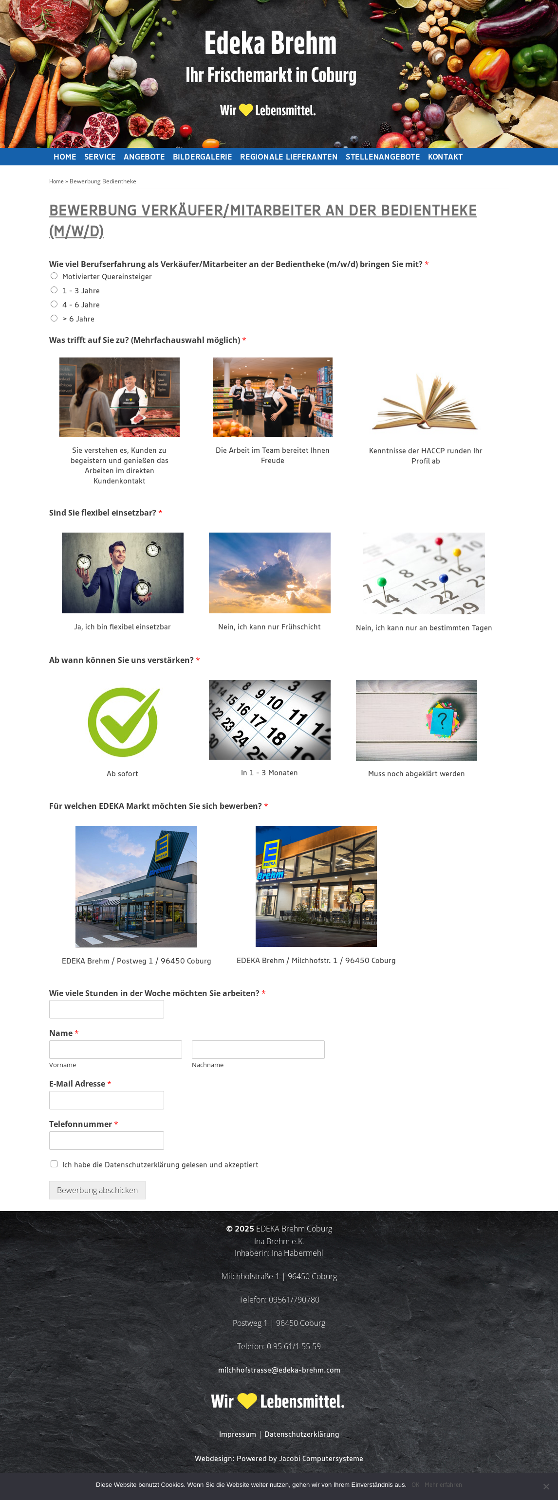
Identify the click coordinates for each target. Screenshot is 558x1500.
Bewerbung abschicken (97, 1190)
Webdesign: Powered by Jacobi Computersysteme (279, 1459)
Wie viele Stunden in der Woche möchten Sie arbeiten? (157, 993)
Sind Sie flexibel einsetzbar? (106, 513)
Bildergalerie (202, 157)
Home (65, 157)
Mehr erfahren (443, 1485)
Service (100, 157)
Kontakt (445, 157)
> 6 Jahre (78, 319)
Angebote (144, 157)
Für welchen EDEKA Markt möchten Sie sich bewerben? (158, 806)
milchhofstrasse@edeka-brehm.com (279, 1370)
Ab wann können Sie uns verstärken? (124, 660)
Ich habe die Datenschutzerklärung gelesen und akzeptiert (160, 1165)
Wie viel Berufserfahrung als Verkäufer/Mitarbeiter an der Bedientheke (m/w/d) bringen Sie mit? (239, 264)
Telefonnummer (83, 1124)
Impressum (237, 1434)
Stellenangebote (383, 157)
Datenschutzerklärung (301, 1434)
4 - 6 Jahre (81, 305)
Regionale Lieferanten (289, 157)
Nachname (207, 1065)
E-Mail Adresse (80, 1084)
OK (415, 1485)
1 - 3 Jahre (81, 291)
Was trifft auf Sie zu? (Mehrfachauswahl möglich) (147, 340)
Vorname (62, 1065)
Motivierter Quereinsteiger (107, 277)
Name (64, 1033)
